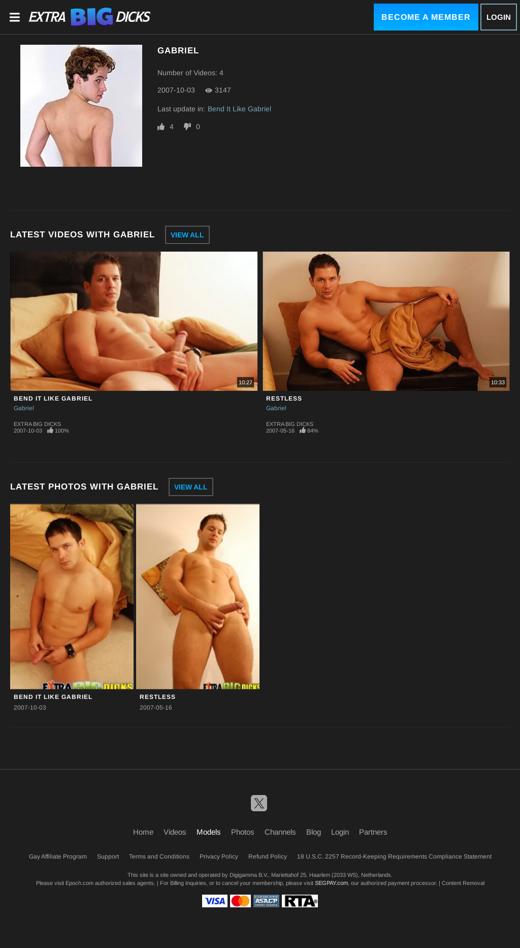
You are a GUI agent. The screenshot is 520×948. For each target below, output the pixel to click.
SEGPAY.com (331, 883)
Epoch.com (79, 883)
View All (187, 235)
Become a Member (426, 17)
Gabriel (24, 408)
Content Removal (463, 883)
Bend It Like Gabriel (239, 109)
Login (498, 17)
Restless (284, 398)
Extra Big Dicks (37, 424)
